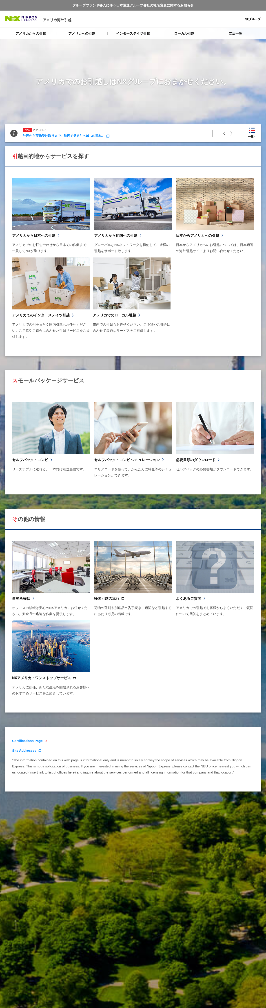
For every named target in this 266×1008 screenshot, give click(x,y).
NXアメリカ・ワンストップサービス (41, 678)
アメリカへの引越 (81, 33)
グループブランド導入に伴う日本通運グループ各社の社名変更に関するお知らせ (133, 5)
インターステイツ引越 (133, 33)
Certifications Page (27, 741)
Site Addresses (24, 750)
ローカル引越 (184, 33)
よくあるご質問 (188, 598)
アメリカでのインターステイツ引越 (41, 315)
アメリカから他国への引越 (115, 235)
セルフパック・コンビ (30, 460)
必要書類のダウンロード (195, 460)
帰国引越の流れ (106, 598)
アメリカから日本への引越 (33, 235)
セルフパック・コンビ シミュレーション (127, 460)
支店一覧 (235, 33)
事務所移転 (21, 598)
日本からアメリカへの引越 (197, 235)
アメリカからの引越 (31, 33)
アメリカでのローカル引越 (114, 315)
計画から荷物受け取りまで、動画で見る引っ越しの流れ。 (64, 136)
